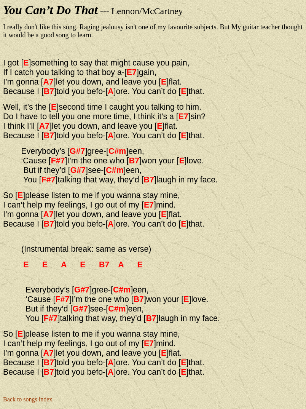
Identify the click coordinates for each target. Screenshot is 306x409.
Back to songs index (27, 399)
